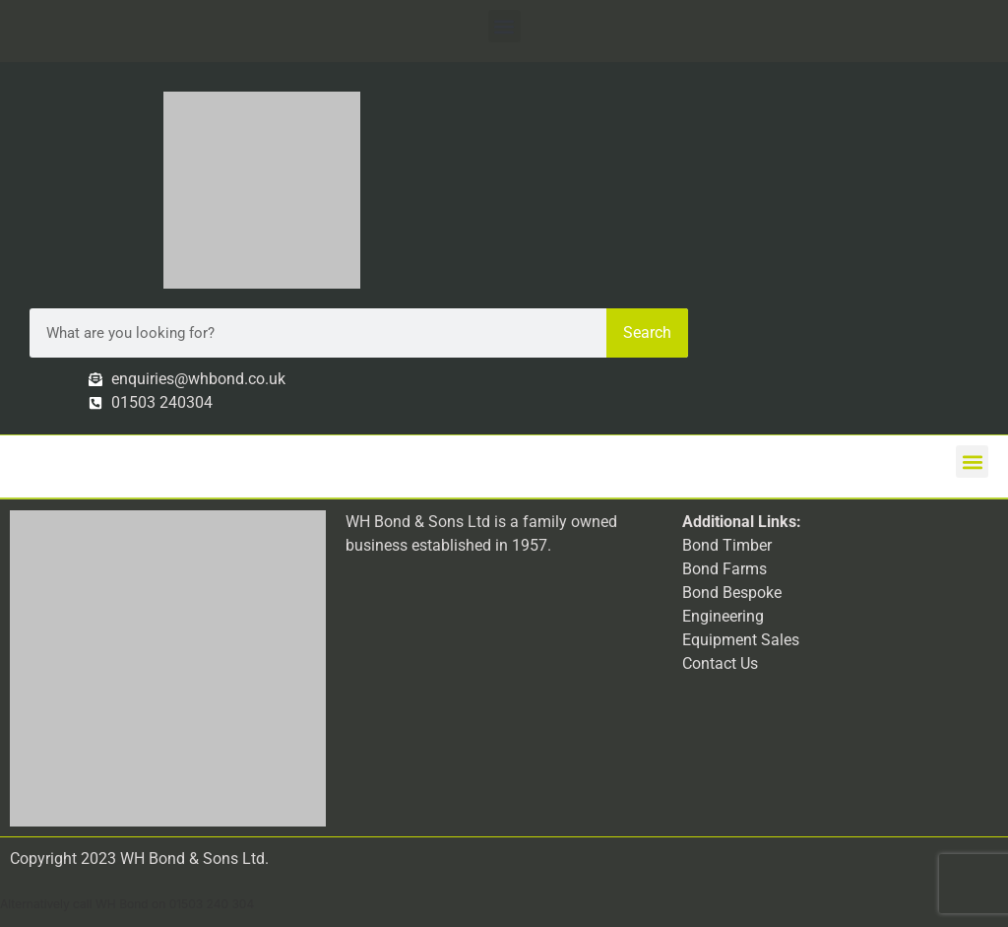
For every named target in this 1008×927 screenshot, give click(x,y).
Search (647, 332)
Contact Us (720, 663)
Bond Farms (724, 569)
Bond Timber (727, 545)
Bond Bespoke (732, 592)
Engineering (723, 616)
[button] (504, 26)
